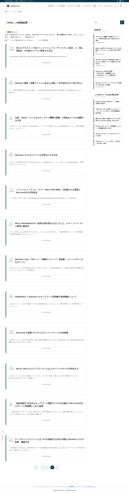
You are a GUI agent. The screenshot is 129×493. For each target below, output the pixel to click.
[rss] (123, 1)
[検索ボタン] (121, 5)
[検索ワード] (109, 22)
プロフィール (80, 486)
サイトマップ (49, 486)
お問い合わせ (90, 486)
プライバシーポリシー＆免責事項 (64, 486)
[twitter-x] (117, 1)
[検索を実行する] (122, 22)
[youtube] (120, 1)
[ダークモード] (2, 436)
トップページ (39, 486)
